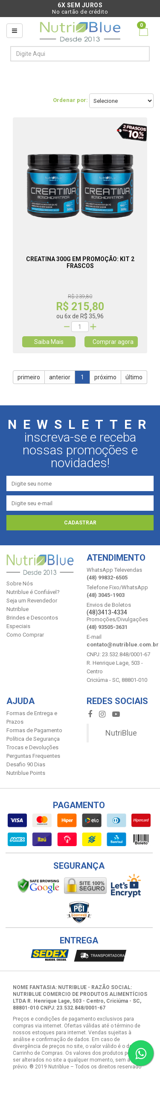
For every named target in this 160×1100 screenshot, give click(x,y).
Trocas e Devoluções (32, 747)
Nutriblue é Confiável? (33, 592)
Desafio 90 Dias (25, 764)
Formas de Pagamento (34, 730)
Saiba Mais (49, 341)
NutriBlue (121, 732)
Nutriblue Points (25, 773)
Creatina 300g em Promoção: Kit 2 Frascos (80, 262)
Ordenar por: (70, 100)
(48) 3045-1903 (106, 595)
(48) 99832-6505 (107, 577)
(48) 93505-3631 (107, 627)
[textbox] (65, 53)
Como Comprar (25, 634)
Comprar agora (111, 341)
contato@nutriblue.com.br (123, 644)
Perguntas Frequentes (33, 756)
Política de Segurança (33, 739)
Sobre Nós (19, 583)
